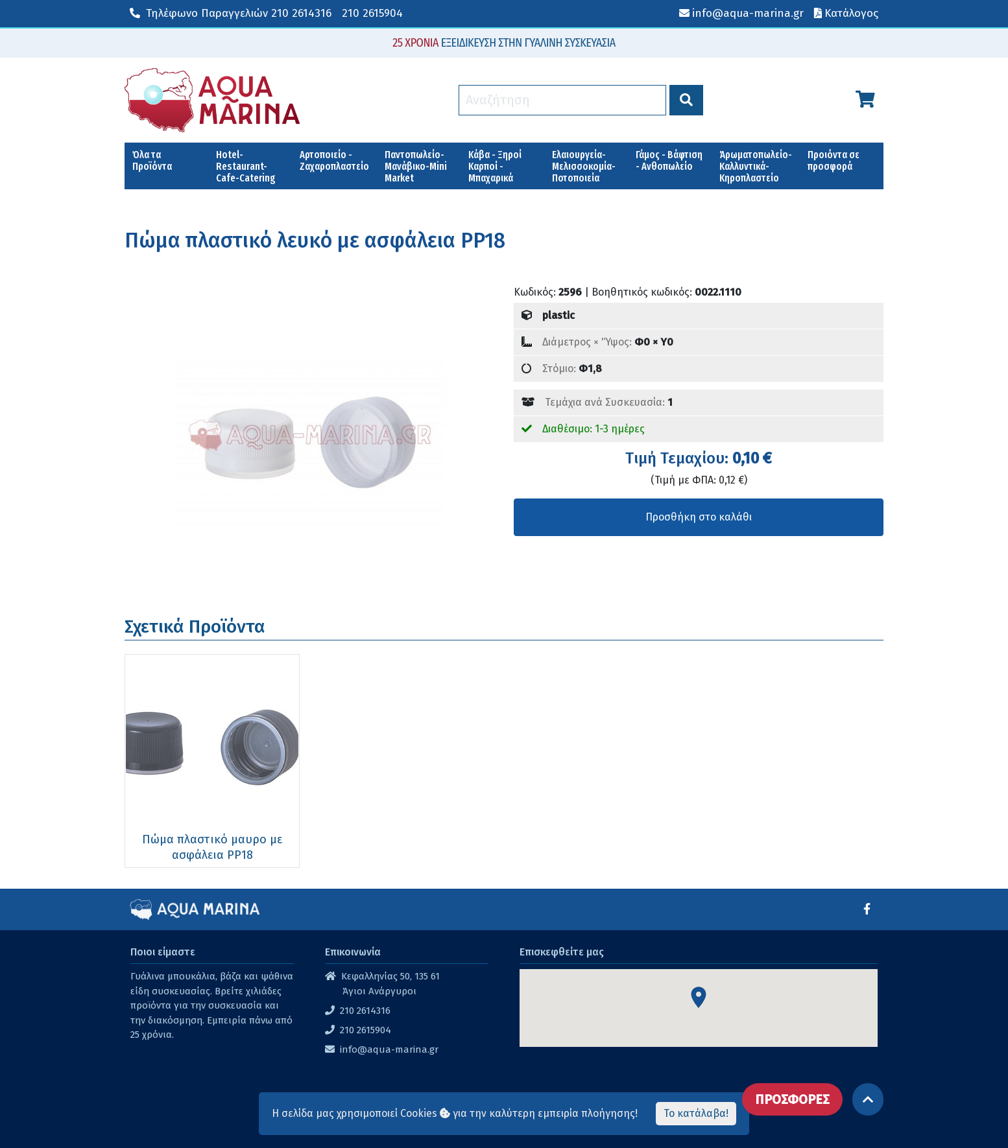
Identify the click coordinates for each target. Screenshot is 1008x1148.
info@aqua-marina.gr (389, 1049)
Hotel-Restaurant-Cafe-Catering (246, 166)
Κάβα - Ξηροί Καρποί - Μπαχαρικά (495, 166)
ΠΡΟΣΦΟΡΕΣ (792, 1099)
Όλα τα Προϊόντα (152, 160)
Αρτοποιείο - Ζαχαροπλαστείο (334, 160)
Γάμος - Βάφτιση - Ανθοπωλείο (669, 160)
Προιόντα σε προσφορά (833, 160)
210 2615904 (372, 13)
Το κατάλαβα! (696, 1113)
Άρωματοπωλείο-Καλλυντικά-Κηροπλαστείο (755, 166)
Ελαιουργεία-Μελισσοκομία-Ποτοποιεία (584, 166)
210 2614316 (230, 13)
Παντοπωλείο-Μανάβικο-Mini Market (416, 166)
